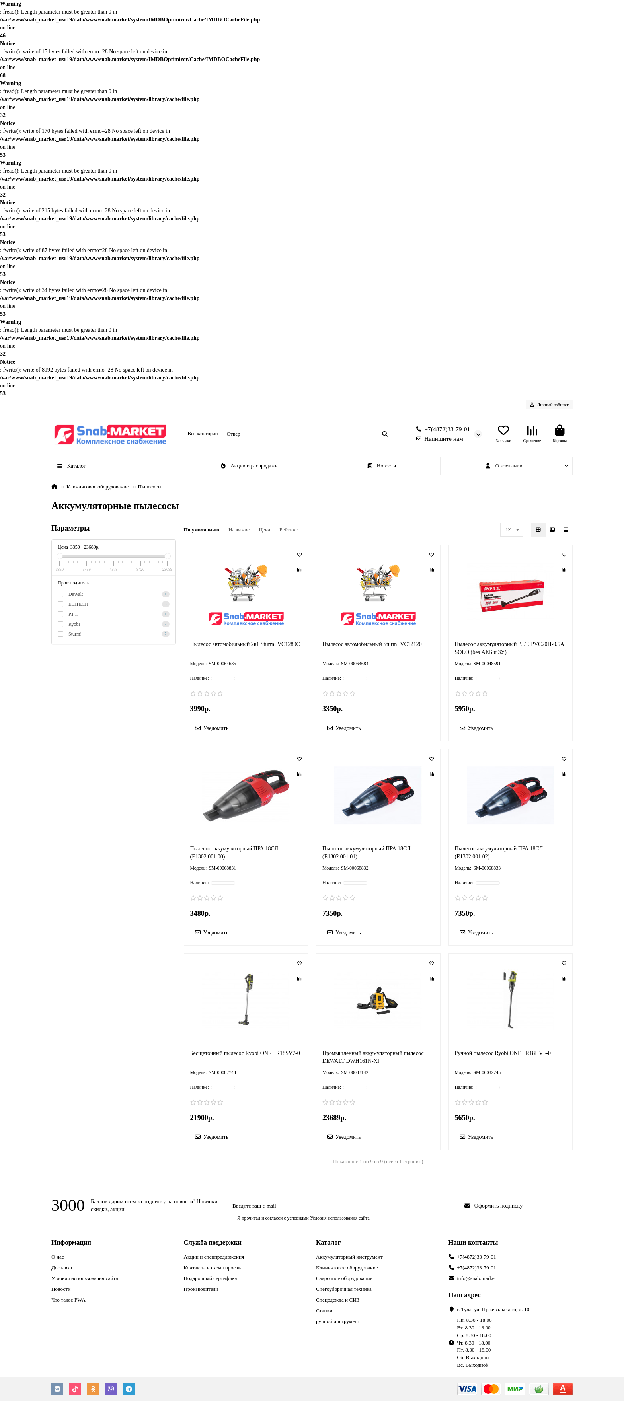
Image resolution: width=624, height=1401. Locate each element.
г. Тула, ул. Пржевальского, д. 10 (493, 1309)
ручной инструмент (338, 1321)
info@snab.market (476, 1278)
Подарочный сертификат (211, 1278)
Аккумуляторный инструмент (349, 1257)
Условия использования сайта (84, 1278)
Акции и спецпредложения (214, 1257)
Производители (201, 1289)
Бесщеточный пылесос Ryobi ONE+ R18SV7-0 (245, 1053)
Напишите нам (438, 438)
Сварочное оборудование (344, 1278)
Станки (324, 1310)
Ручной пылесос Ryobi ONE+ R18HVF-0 (503, 1053)
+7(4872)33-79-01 (441, 429)
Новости (381, 466)
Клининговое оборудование (97, 487)
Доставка (61, 1268)
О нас (57, 1257)
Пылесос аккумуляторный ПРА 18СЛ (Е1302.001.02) (499, 853)
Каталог (328, 1242)
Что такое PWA (68, 1300)
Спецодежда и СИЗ (337, 1300)
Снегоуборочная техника (344, 1289)
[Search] (308, 434)
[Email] (343, 1206)
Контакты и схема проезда (213, 1268)
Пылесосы (150, 487)
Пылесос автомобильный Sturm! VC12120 (372, 644)
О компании (504, 466)
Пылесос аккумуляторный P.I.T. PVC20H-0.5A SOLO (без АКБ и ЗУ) (509, 648)
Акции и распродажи (249, 466)
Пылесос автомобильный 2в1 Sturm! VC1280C (245, 644)
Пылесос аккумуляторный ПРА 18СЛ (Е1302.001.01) (366, 853)
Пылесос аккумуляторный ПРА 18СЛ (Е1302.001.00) (234, 853)
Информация (71, 1242)
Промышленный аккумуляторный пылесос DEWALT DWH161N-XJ (373, 1057)
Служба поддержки (213, 1242)
